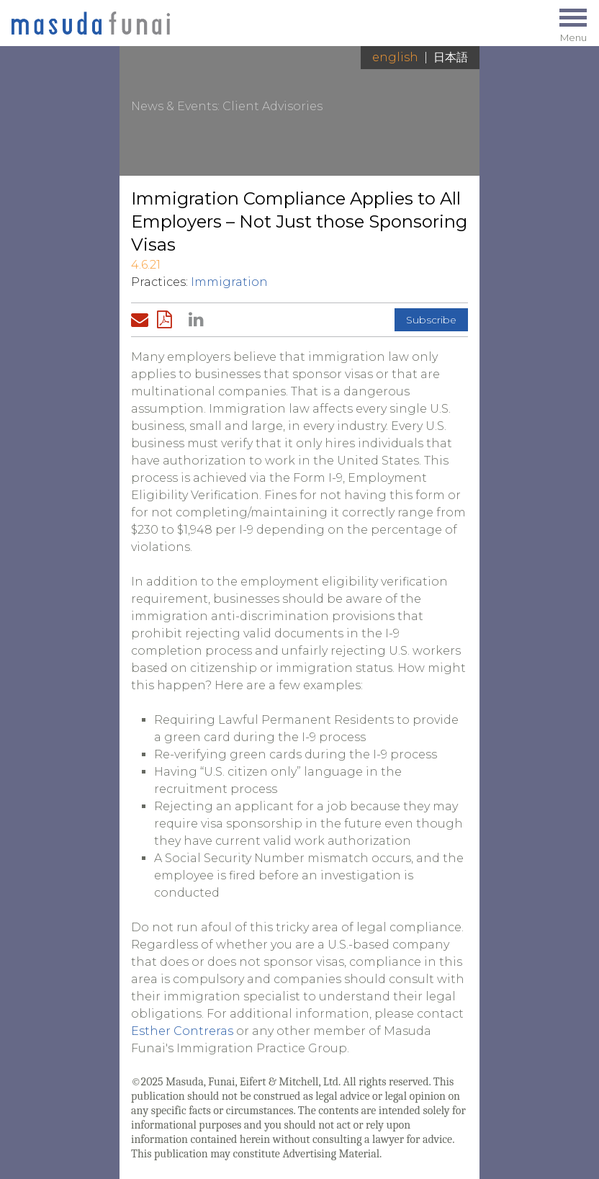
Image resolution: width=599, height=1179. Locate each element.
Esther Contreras (182, 1031)
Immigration (229, 282)
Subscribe (431, 319)
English (395, 57)
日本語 (450, 57)
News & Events (174, 106)
